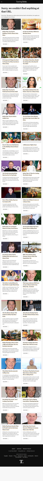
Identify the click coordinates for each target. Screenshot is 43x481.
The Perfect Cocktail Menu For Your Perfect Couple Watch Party (10, 290)
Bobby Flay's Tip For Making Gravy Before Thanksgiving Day (29, 412)
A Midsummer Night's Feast (31, 146)
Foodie (25, 470)
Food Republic (31, 470)
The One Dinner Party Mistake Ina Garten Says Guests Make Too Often (30, 120)
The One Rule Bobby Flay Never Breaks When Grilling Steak (30, 231)
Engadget (6, 470)
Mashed (36, 470)
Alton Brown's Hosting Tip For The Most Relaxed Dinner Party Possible (31, 321)
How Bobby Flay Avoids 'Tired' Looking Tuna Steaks (9, 412)
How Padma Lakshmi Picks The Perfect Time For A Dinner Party (31, 91)
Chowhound (20, 470)
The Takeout (25, 471)
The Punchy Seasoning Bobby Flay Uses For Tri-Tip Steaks (10, 176)
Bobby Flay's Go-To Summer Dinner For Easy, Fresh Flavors (10, 231)
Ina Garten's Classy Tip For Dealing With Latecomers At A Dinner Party (10, 261)
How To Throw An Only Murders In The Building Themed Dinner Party (9, 148)
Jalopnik (10, 470)
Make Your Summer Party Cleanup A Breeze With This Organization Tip (30, 261)
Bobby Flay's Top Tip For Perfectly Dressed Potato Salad (9, 91)
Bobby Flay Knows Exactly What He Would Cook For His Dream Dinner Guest (10, 440)
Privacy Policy (27, 463)
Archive (19, 463)
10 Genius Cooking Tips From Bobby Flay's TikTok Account (30, 351)
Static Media (14, 465)
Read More (25, 42)
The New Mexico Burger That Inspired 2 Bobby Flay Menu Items (10, 321)
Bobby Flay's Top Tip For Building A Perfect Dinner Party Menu (10, 33)
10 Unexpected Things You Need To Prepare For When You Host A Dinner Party (10, 61)
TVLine (15, 470)
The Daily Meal (18, 471)
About (13, 463)
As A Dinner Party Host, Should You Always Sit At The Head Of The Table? (30, 61)
